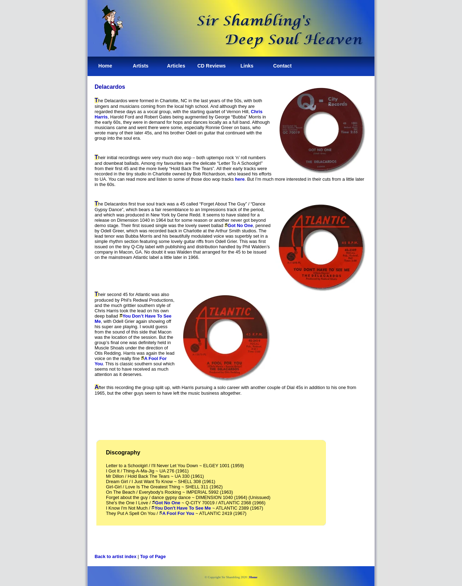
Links (247, 66)
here (239, 179)
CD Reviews (211, 66)
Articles (176, 66)
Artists (140, 66)
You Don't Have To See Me (181, 508)
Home (105, 66)
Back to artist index (115, 556)
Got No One (240, 225)
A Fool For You (178, 513)
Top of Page (153, 556)
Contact (282, 66)
